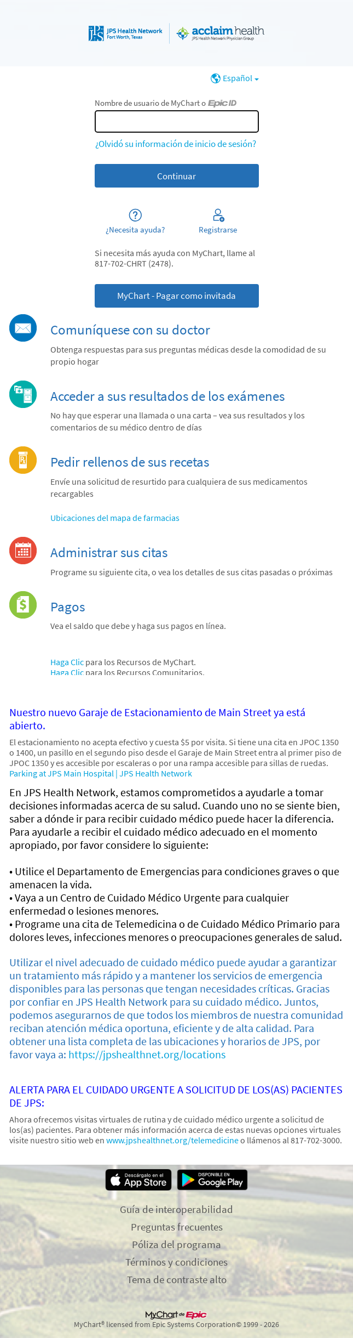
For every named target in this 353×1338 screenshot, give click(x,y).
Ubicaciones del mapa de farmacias (115, 518)
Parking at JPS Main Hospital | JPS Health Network (100, 773)
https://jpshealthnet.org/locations (146, 1054)
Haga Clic (67, 662)
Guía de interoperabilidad (176, 1209)
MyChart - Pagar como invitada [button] (176, 296)
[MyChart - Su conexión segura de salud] (176, 33)
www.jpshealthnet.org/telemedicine (172, 1140)
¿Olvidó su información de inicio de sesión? (175, 144)
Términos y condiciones (176, 1261)
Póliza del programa (176, 1244)
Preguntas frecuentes (177, 1226)
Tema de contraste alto (177, 1279)
